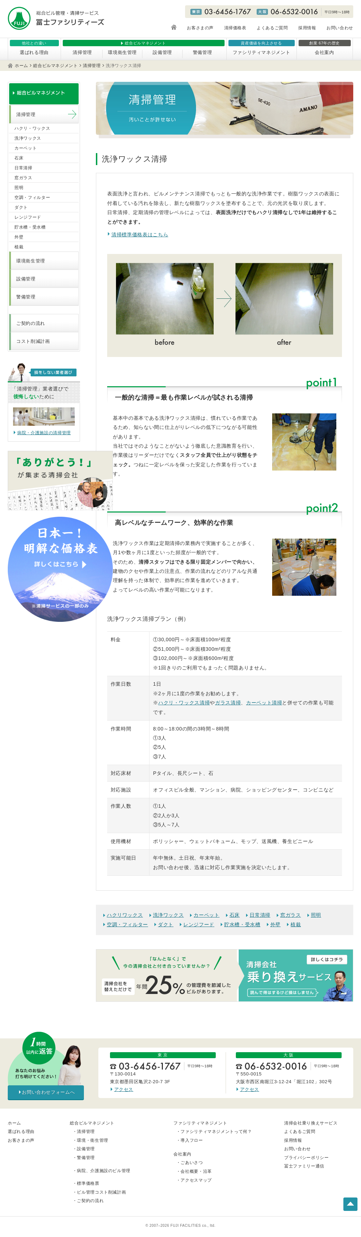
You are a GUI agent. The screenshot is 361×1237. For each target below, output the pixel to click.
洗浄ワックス (168, 915)
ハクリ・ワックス (32, 128)
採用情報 (307, 27)
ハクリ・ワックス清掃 (184, 702)
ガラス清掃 (228, 702)
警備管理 (202, 52)
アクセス (124, 1089)
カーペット (206, 915)
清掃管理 (82, 52)
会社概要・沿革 (196, 1171)
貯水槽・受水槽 (242, 924)
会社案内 (324, 52)
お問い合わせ (339, 27)
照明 (316, 915)
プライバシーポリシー (306, 1157)
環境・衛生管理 (92, 1140)
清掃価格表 (235, 27)
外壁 (275, 924)
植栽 (295, 924)
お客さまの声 (200, 27)
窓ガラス (290, 915)
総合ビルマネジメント (55, 65)
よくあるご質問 (272, 27)
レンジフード (198, 924)
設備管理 (162, 52)
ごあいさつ (191, 1162)
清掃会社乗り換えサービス (311, 1123)
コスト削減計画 (33, 341)
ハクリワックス (125, 915)
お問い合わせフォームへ (48, 1092)
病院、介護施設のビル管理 (103, 1170)
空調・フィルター (127, 924)
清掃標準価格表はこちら (139, 234)
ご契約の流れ (30, 323)
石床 (235, 915)
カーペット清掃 (264, 702)
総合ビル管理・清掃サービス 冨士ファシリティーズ (56, 18)
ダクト (165, 924)
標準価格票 (88, 1183)
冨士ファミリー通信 (304, 1166)
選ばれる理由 (34, 52)
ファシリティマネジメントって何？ (216, 1131)
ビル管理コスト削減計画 (101, 1192)
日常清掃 (260, 915)
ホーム (21, 65)
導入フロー (191, 1140)
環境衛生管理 (122, 52)
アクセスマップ (196, 1180)
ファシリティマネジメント (261, 52)
